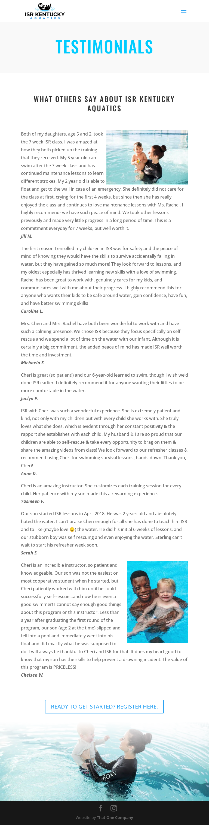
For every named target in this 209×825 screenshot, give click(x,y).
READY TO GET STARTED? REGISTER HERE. (104, 706)
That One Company (115, 817)
